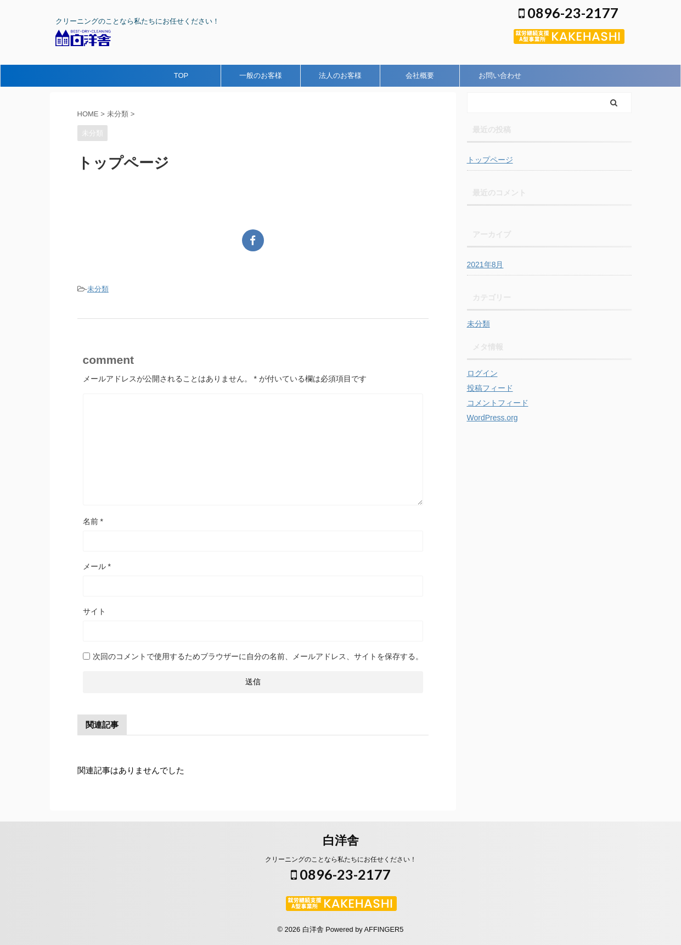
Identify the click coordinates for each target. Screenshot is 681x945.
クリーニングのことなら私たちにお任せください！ (341, 859)
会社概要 (420, 75)
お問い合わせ (500, 75)
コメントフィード (497, 402)
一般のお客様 (260, 75)
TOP (181, 75)
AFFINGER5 (384, 929)
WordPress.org (492, 417)
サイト (94, 611)
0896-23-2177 (568, 12)
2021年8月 (485, 264)
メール (97, 566)
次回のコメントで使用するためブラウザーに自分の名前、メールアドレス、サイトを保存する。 (258, 656)
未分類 (98, 289)
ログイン (482, 373)
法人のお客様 (340, 75)
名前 (93, 521)
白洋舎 (341, 840)
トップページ (490, 159)
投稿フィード (490, 388)
